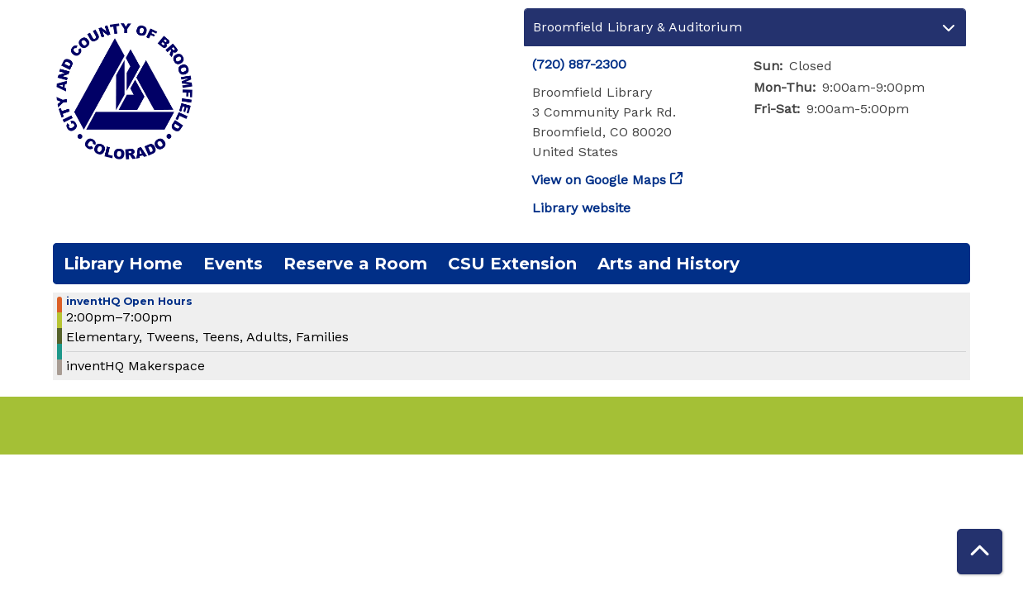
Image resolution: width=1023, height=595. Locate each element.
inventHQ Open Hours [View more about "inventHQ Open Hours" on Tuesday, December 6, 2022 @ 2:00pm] (129, 302)
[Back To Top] (979, 551)
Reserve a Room (355, 264)
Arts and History (668, 264)
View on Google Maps (599, 180)
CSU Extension (512, 264)
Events (233, 264)
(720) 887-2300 (579, 64)
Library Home (123, 264)
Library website (581, 208)
